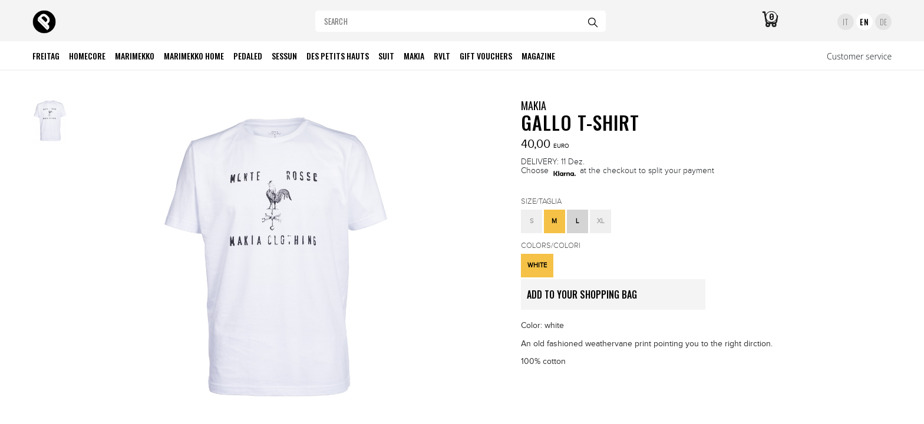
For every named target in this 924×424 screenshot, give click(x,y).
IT (845, 22)
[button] (531, 221)
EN (864, 22)
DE (883, 22)
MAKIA (533, 105)
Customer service (859, 56)
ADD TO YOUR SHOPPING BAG (616, 298)
